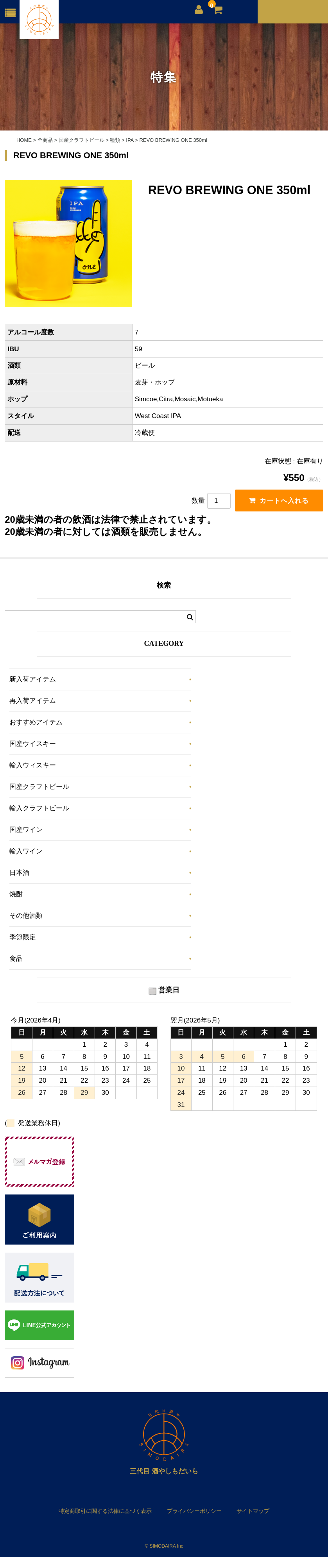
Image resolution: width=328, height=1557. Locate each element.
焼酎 (16, 894)
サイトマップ (253, 1511)
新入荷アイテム (32, 679)
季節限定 (22, 937)
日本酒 (19, 872)
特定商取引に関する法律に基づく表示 (105, 1511)
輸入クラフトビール (39, 808)
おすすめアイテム (36, 722)
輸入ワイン (26, 851)
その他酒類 (26, 915)
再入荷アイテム (32, 700)
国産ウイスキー (32, 743)
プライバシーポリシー (194, 1511)
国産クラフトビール (39, 786)
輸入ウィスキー (32, 765)
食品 (16, 958)
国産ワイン (26, 829)
